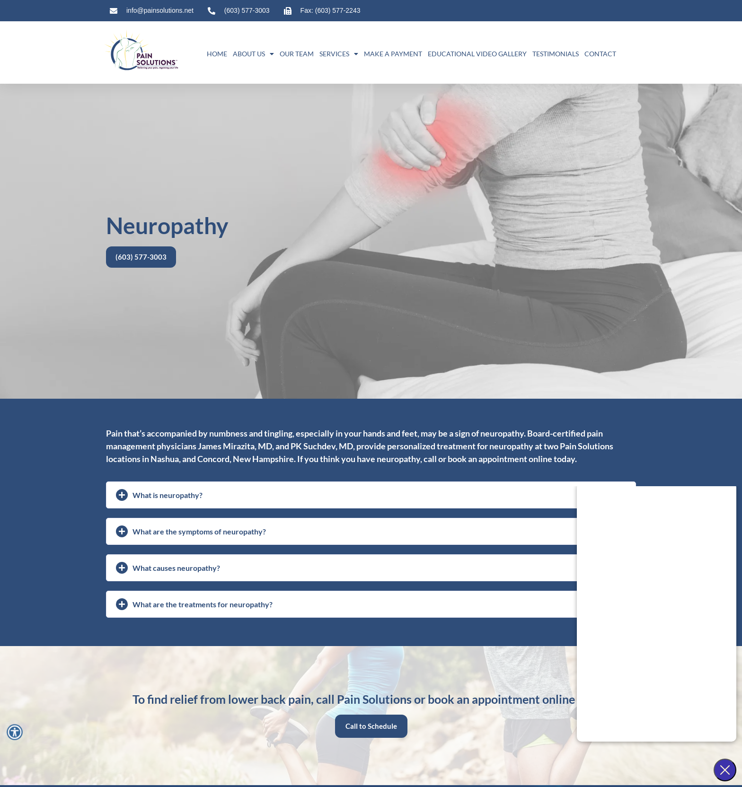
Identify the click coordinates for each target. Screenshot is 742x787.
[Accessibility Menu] (14, 732)
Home (217, 54)
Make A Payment (393, 54)
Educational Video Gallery (477, 54)
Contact (600, 54)
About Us (253, 54)
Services (338, 54)
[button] (371, 495)
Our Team (297, 54)
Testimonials (555, 54)
